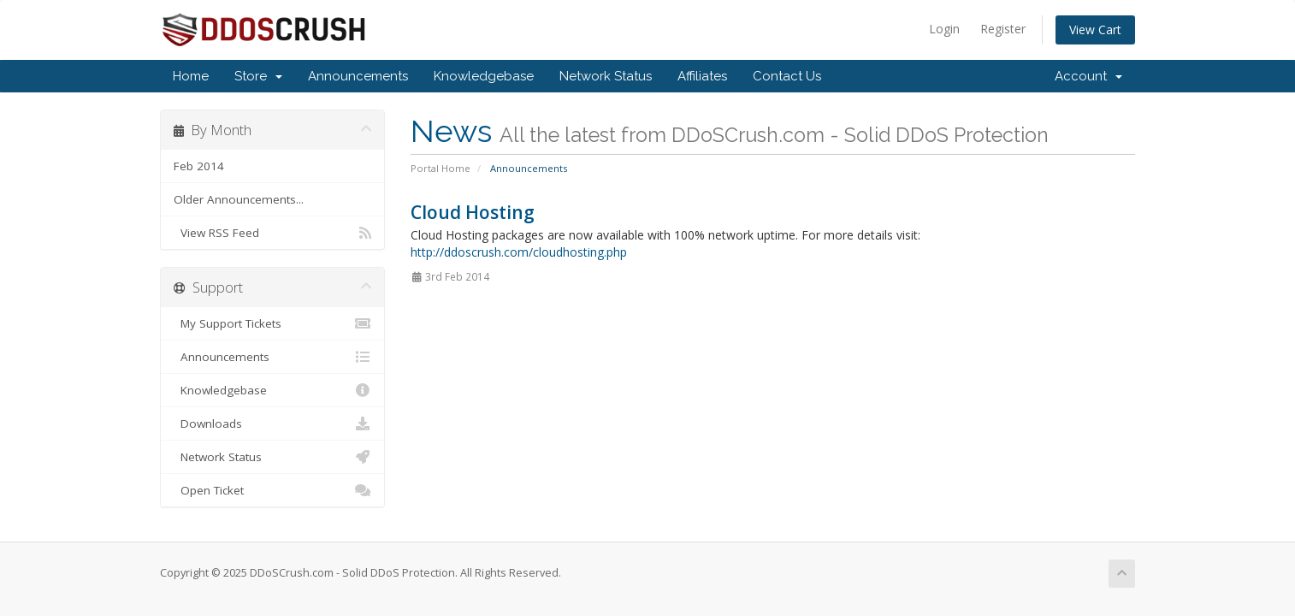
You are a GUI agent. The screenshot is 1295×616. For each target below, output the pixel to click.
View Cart (1095, 29)
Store (258, 76)
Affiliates (702, 76)
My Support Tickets (272, 323)
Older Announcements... (239, 199)
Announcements (358, 76)
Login (944, 29)
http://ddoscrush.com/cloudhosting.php (519, 252)
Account (1088, 76)
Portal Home (440, 168)
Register (1003, 29)
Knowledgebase (484, 76)
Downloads (272, 423)
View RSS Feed (272, 232)
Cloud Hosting (473, 212)
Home (191, 76)
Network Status (605, 76)
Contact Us (787, 76)
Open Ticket (272, 490)
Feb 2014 (199, 166)
